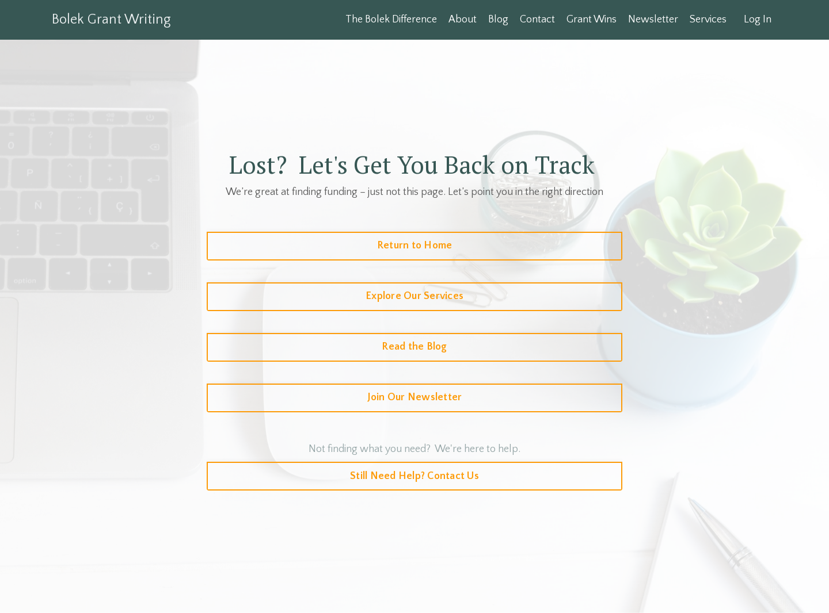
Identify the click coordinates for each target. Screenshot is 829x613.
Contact (537, 19)
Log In (757, 19)
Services (708, 19)
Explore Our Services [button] (414, 296)
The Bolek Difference (391, 19)
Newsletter (653, 19)
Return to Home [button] (414, 245)
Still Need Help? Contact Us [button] (414, 476)
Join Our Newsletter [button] (414, 397)
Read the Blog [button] (414, 347)
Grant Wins (591, 19)
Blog (498, 19)
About (462, 19)
